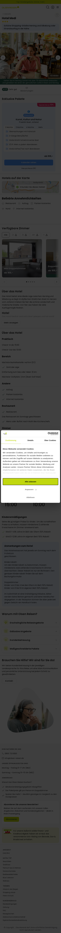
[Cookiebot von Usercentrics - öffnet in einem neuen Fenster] (47, 433)
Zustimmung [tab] (10, 440)
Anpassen (30, 489)
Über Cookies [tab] (50, 440)
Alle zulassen (30, 481)
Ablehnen (30, 497)
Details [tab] (30, 440)
